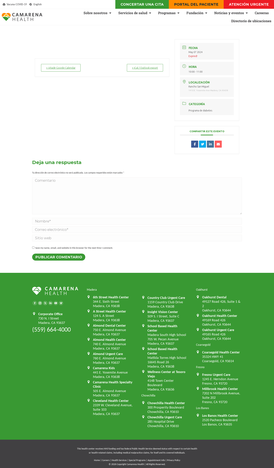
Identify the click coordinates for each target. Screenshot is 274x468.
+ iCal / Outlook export (145, 67)
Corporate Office (50, 314)
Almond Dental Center (109, 325)
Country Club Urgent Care (166, 298)
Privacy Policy (173, 460)
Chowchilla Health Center (166, 403)
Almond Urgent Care (108, 354)
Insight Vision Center (162, 312)
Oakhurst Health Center (219, 316)
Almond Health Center (109, 340)
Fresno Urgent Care (216, 375)
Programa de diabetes (200, 110)
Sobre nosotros (97, 12)
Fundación (196, 12)
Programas (168, 12)
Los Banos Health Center (220, 415)
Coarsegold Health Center (221, 352)
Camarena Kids (104, 368)
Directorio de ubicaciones (251, 21)
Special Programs (137, 460)
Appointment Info (156, 460)
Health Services (119, 460)
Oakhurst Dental (214, 297)
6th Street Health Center (111, 297)
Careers (106, 460)
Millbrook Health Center (220, 389)
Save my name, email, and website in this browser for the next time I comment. (74, 247)
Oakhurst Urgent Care (218, 330)
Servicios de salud (134, 12)
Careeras (262, 13)
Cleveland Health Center (111, 401)
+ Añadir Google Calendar (60, 67)
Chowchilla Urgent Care (164, 417)
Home (97, 460)
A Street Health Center (109, 311)
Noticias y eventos (231, 12)
